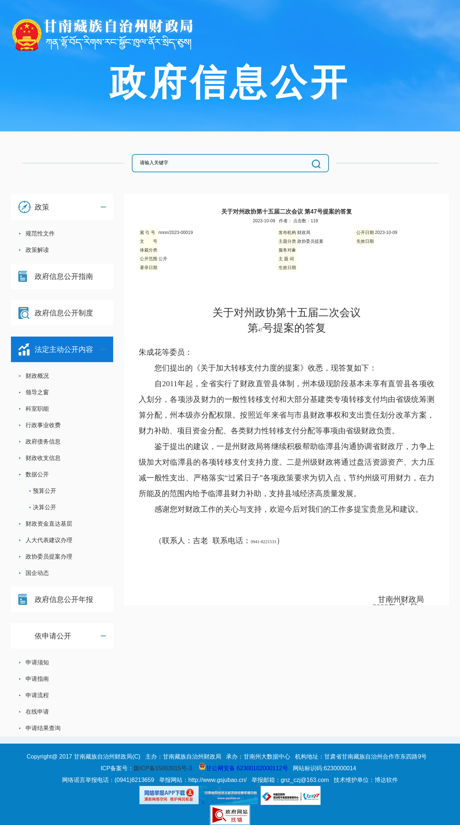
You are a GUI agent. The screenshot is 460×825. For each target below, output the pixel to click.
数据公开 (37, 474)
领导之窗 (37, 392)
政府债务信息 (43, 441)
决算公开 (44, 507)
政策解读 (37, 250)
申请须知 (37, 662)
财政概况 (37, 376)
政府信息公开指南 (64, 276)
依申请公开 (53, 636)
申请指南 (37, 679)
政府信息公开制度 (64, 313)
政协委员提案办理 (49, 556)
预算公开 (44, 491)
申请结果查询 (43, 728)
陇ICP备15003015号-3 (163, 768)
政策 (42, 207)
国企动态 (37, 573)
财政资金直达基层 (49, 524)
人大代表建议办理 (49, 540)
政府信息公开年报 (64, 599)
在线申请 (37, 712)
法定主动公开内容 (64, 349)
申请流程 (37, 695)
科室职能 (37, 409)
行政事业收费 (43, 425)
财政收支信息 (43, 458)
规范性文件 (40, 233)
